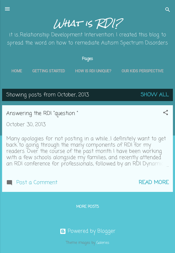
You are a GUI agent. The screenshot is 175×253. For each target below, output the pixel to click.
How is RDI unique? (93, 71)
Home (17, 71)
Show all (155, 95)
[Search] (168, 11)
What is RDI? (88, 23)
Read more (154, 183)
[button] (165, 113)
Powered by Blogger (88, 231)
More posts (87, 207)
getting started (48, 71)
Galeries (102, 243)
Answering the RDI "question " (42, 113)
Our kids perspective (142, 71)
